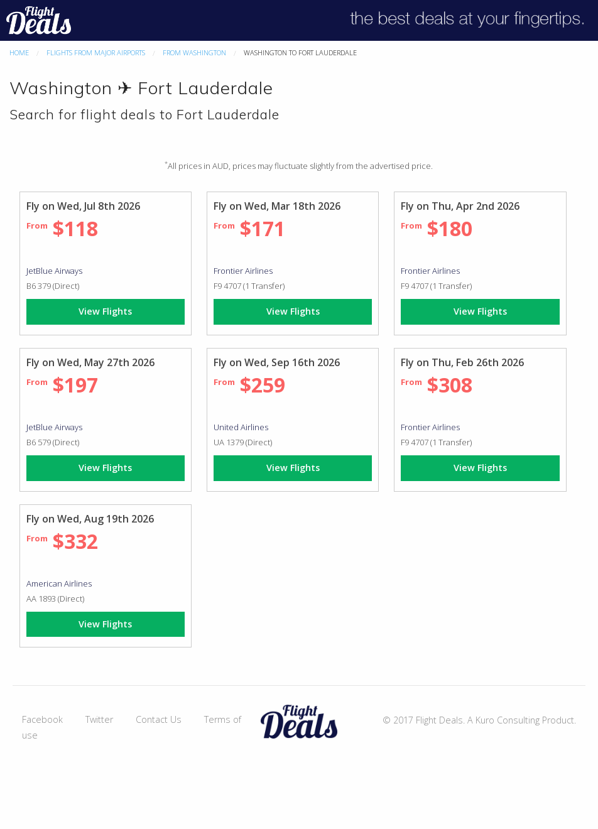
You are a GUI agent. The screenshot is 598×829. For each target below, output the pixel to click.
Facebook (42, 719)
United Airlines (241, 427)
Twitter (99, 719)
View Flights (105, 311)
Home (19, 52)
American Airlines (59, 583)
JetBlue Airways (54, 270)
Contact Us (159, 719)
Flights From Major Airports (95, 52)
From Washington (194, 52)
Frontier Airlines (243, 270)
